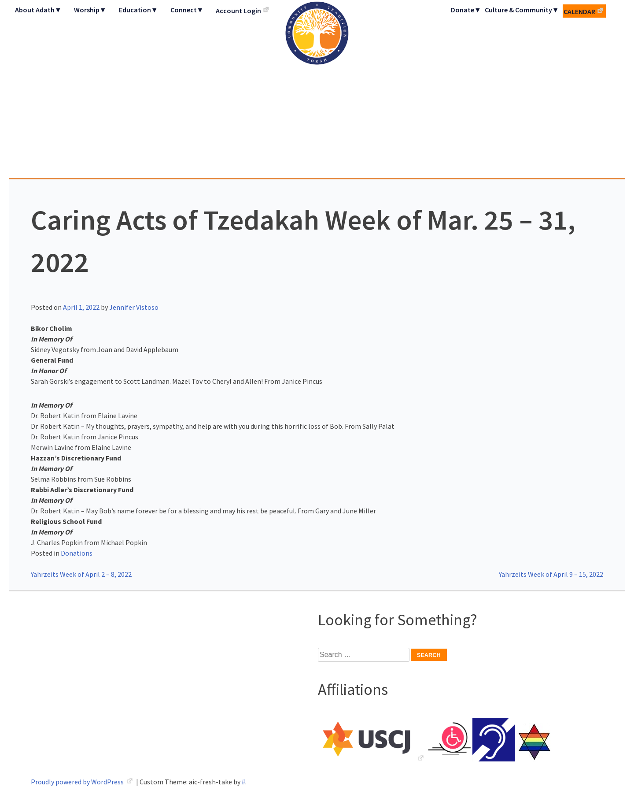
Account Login (238, 10)
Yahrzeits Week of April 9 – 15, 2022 (551, 574)
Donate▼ (466, 9)
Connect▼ (187, 9)
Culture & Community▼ (522, 9)
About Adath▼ (38, 9)
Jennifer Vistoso (133, 307)
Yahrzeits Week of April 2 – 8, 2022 (81, 574)
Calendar (579, 11)
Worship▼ (90, 9)
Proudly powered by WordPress (78, 781)
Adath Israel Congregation (317, 89)
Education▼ (138, 9)
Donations (76, 553)
